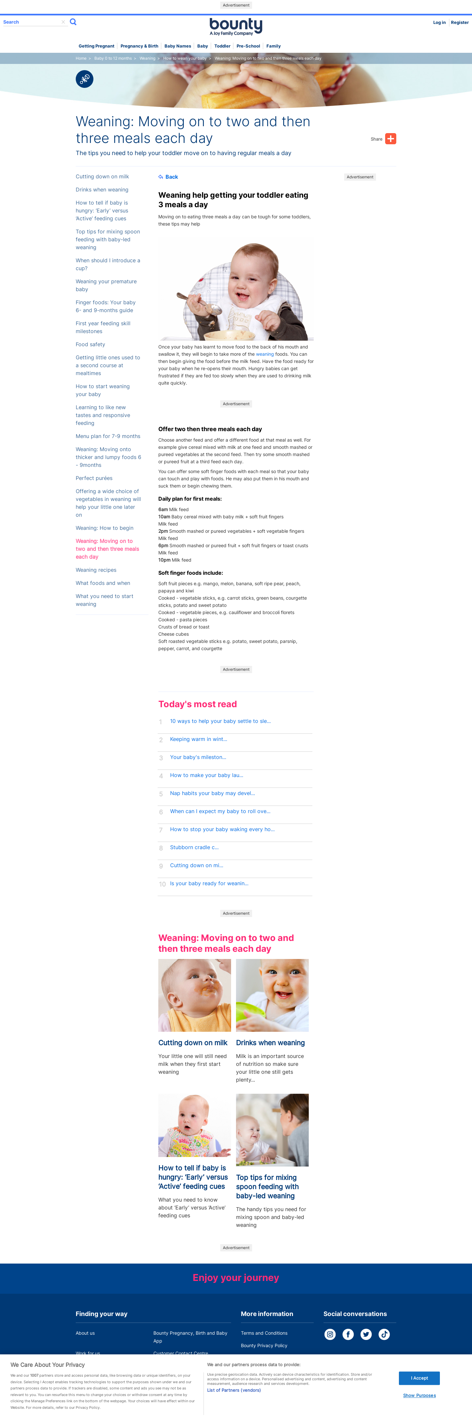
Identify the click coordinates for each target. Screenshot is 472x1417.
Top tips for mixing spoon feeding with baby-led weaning (108, 239)
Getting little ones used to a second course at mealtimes (108, 365)
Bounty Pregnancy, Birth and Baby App (190, 1337)
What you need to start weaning (104, 600)
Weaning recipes (96, 570)
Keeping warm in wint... (198, 739)
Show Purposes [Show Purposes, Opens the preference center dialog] (419, 1403)
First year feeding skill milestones (103, 327)
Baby (202, 46)
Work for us (88, 1353)
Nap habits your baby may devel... (212, 793)
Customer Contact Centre (180, 1353)
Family (273, 46)
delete (63, 22)
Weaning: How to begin (104, 528)
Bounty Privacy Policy (264, 1345)
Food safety (90, 344)
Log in (439, 22)
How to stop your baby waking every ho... (222, 829)
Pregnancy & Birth (139, 46)
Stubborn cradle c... (194, 847)
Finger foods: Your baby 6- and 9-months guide (106, 306)
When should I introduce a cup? (108, 264)
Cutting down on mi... (196, 865)
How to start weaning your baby (103, 390)
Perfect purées (94, 478)
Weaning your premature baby (106, 285)
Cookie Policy (255, 1358)
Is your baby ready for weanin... (209, 883)
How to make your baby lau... (206, 775)
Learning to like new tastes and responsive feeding (103, 415)
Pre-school (248, 46)
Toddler (222, 46)
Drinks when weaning (102, 190)
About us (85, 1333)
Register (460, 22)
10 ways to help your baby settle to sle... (220, 721)
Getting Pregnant (96, 46)
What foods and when (103, 583)
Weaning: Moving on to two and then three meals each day (107, 549)
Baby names (178, 46)
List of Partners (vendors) (234, 1398)
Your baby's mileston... (198, 757)
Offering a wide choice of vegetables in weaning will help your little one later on (108, 503)
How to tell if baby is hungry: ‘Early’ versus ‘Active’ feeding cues (102, 211)
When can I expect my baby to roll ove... (220, 811)
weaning (265, 354)
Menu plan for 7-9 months (108, 436)
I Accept (419, 1385)
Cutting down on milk (102, 176)
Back (168, 176)
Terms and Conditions (264, 1333)
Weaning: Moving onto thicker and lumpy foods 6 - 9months (108, 457)
